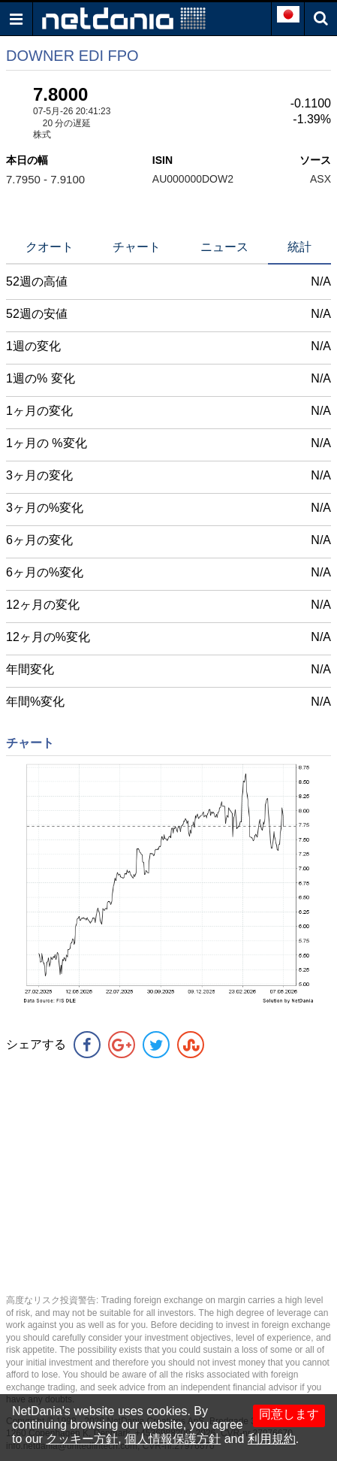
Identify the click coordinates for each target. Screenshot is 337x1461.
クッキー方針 (82, 1438)
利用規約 (272, 1438)
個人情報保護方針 (173, 1438)
